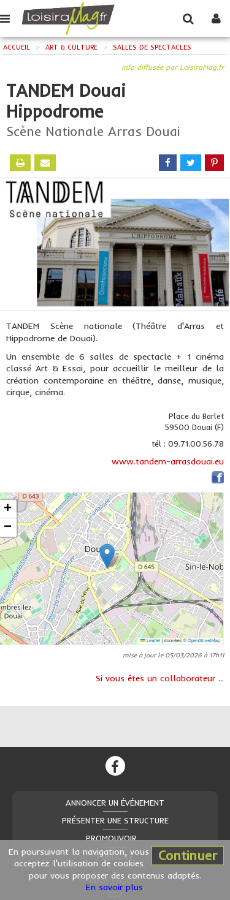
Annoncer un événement (115, 802)
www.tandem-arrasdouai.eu (168, 461)
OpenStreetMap (204, 640)
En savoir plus (114, 887)
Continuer (187, 855)
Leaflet (150, 640)
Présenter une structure (115, 820)
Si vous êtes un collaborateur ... (160, 678)
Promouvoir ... (115, 838)
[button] (107, 556)
